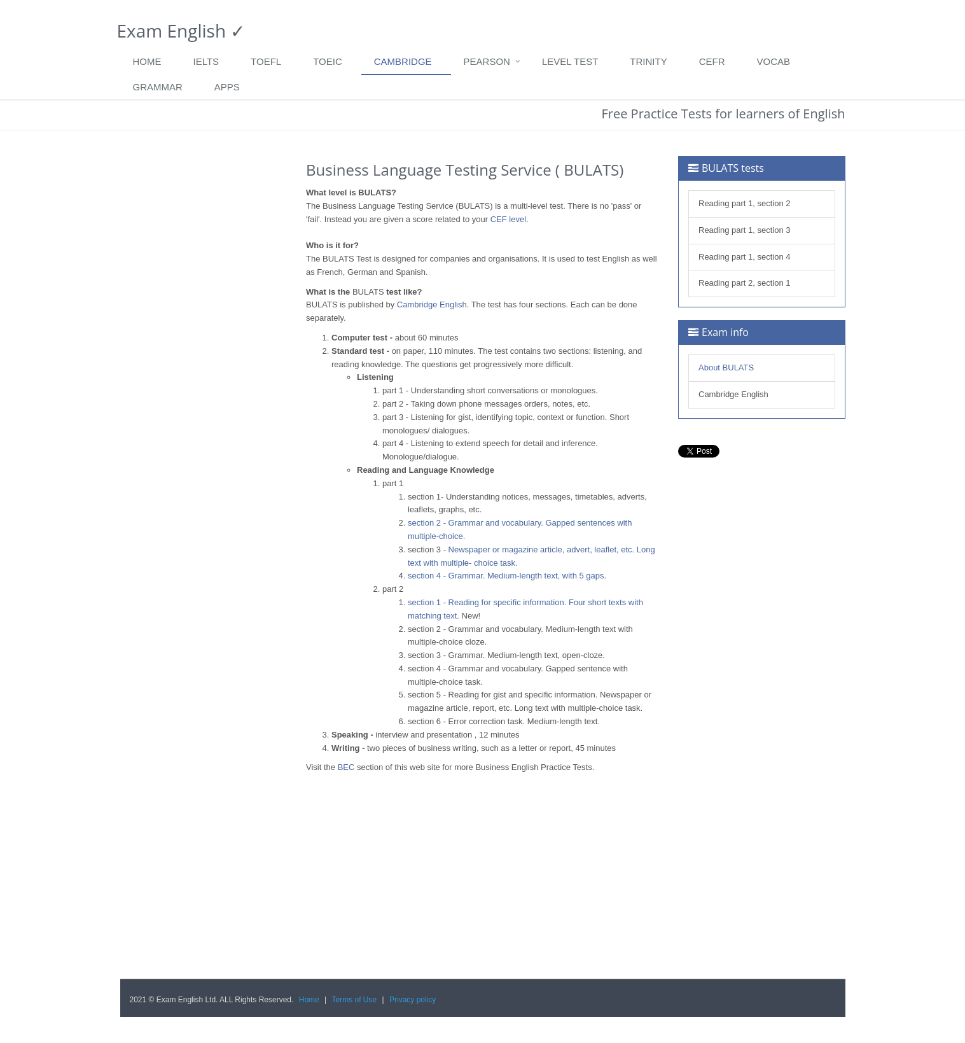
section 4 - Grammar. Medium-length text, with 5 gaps (506, 575)
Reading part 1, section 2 (744, 203)
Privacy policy (412, 999)
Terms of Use (354, 999)
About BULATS (726, 367)
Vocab (774, 61)
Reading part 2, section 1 (744, 283)
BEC (346, 767)
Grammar (158, 86)
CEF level (508, 219)
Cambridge (403, 61)
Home (147, 61)
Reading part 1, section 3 (744, 230)
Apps (227, 86)
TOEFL (266, 61)
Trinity (648, 61)
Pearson (487, 61)
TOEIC (327, 61)
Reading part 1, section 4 (744, 257)
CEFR (712, 61)
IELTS (206, 61)
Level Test (570, 61)
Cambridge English (432, 304)
